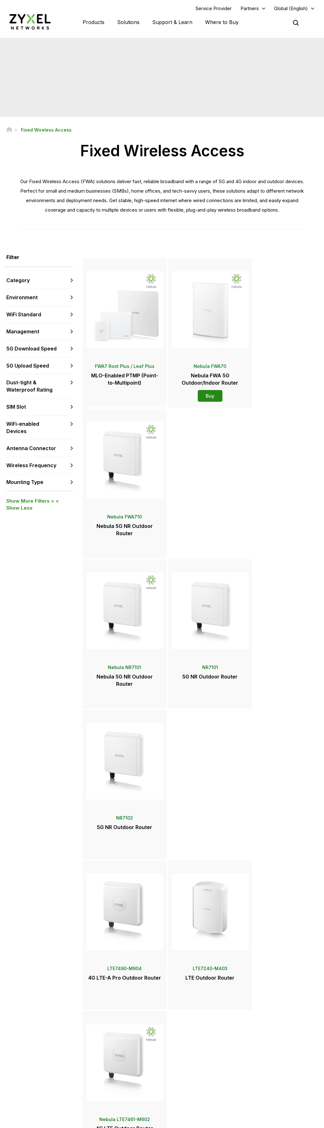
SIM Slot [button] (16, 407)
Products (93, 22)
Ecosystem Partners (269, 1041)
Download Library (115, 1041)
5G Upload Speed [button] (27, 366)
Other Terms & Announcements (128, 1072)
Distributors (185, 1041)
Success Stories (265, 1087)
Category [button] (18, 280)
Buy (200, 390)
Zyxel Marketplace (192, 1020)
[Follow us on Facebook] (14, 1090)
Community (110, 1030)
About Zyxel (261, 1066)
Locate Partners (189, 1030)
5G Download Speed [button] (31, 349)
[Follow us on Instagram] (14, 1099)
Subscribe (63, 1052)
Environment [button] (22, 297)
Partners (249, 8)
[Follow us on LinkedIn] (47, 1090)
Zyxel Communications (271, 1098)
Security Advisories (117, 1062)
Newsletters (186, 1087)
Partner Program (265, 1030)
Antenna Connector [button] (31, 448)
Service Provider (214, 8)
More (201, 852)
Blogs (180, 1098)
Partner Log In (263, 1020)
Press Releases (189, 1066)
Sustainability (262, 1077)
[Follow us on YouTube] (31, 1090)
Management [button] (22, 332)
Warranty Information (118, 1051)
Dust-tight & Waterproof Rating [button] (29, 386)
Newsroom (188, 1056)
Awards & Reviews (192, 1077)
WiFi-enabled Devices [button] (22, 428)
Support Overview (116, 1020)
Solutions (128, 22)
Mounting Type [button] (24, 482)
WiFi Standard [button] (23, 315)
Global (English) (291, 8)
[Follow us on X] (63, 1090)
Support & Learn (172, 22)
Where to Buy (222, 22)
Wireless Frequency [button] (31, 465)
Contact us (162, 973)
